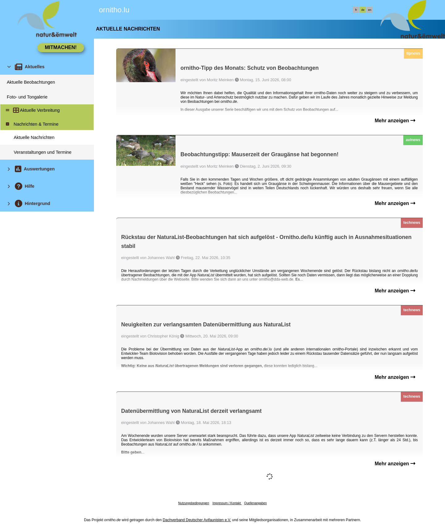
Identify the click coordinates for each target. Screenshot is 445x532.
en (369, 9)
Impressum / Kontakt (226, 503)
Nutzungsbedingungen (193, 503)
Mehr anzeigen (395, 120)
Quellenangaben (255, 503)
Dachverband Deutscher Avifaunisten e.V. (197, 520)
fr (356, 9)
